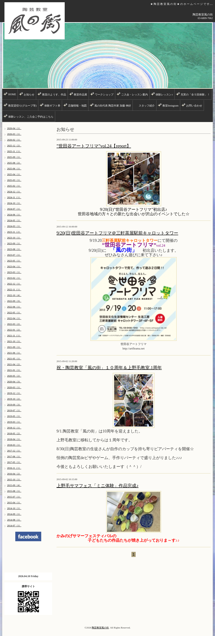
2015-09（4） (14, 485)
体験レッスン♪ (164, 94)
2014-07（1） (14, 525)
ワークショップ (104, 94)
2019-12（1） (14, 393)
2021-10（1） (14, 341)
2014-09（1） (14, 514)
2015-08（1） (14, 491)
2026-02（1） (14, 139)
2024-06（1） (14, 214)
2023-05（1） (14, 260)
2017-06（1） (14, 456)
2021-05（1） (14, 358)
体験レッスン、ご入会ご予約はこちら (30, 116)
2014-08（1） (14, 519)
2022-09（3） (14, 301)
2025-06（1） (14, 168)
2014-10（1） (14, 508)
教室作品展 (80, 94)
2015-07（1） (14, 496)
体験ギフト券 (52, 105)
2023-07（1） (14, 255)
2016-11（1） (14, 468)
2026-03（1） (14, 134)
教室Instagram (170, 105)
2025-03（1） (14, 180)
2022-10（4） (14, 295)
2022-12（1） (14, 283)
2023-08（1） (14, 249)
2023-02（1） (14, 278)
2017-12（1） (14, 450)
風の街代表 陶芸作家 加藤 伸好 (112, 105)
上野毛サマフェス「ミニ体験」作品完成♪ (98, 485)
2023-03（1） (14, 272)
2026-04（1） (14, 128)
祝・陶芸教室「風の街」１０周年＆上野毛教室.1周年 (109, 367)
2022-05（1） (14, 312)
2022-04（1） (14, 318)
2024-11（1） (14, 197)
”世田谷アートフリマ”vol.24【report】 (94, 145)
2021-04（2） (14, 364)
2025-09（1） (14, 157)
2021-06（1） (14, 352)
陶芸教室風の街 (100, 627)
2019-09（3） (14, 404)
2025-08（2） (14, 162)
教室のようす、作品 (54, 94)
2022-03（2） (14, 324)
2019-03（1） (14, 422)
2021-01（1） (14, 370)
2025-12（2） (14, 145)
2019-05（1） (14, 416)
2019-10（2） (14, 399)
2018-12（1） (14, 427)
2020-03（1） (14, 387)
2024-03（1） (14, 226)
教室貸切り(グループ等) (22, 105)
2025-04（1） (14, 174)
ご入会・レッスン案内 (134, 94)
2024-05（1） (14, 220)
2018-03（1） (14, 445)
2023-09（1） (14, 243)
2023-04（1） (14, 266)
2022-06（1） (14, 306)
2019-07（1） (14, 410)
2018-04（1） (14, 439)
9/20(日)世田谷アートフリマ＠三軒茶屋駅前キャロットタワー (117, 233)
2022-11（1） (14, 289)
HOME (12, 94)
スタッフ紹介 (147, 105)
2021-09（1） (14, 347)
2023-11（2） (14, 232)
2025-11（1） (14, 151)
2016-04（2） (14, 473)
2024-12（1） (14, 191)
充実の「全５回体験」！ (195, 94)
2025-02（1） (14, 185)
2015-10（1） (14, 479)
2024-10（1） (14, 203)
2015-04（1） (14, 502)
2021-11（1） (14, 335)
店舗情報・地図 (77, 105)
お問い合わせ (194, 105)
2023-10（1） (14, 237)
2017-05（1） (14, 462)
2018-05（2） (14, 433)
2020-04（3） (14, 381)
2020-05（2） (14, 375)
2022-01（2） (14, 329)
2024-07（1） (14, 208)
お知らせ (29, 94)
